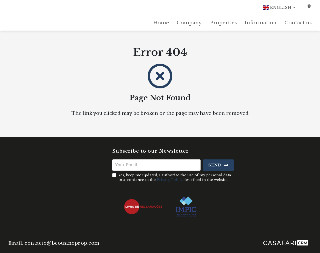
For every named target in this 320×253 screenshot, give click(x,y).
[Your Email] (156, 165)
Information (260, 23)
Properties (223, 23)
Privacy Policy (169, 180)
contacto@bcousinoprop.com (62, 243)
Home (161, 23)
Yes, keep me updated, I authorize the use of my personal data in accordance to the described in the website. (174, 177)
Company (189, 23)
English (279, 7)
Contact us (298, 23)
